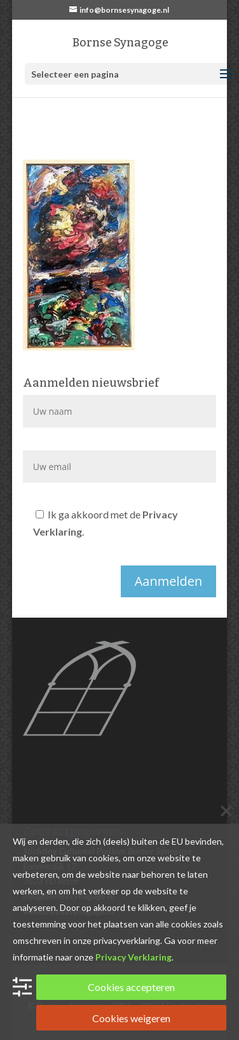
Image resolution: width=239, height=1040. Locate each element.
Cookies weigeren (131, 1018)
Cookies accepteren (131, 987)
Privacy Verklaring (133, 957)
